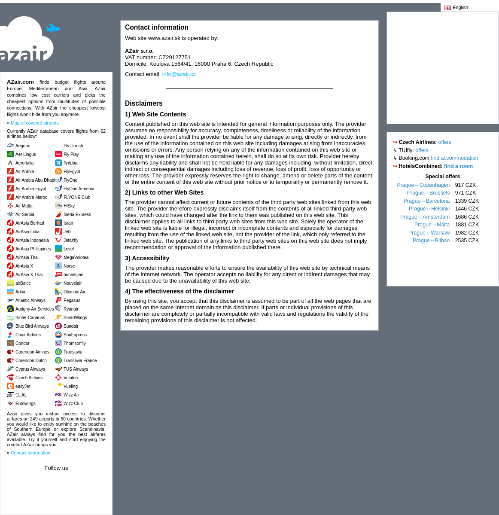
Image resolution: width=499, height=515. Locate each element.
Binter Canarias (30, 317)
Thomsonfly (75, 343)
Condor (22, 343)
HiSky (69, 206)
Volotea (71, 377)
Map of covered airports (35, 122)
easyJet (22, 386)
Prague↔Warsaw (429, 233)
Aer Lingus (25, 154)
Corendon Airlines (32, 352)
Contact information (30, 452)
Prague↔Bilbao (431, 241)
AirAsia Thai (27, 257)
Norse (69, 266)
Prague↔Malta (432, 225)
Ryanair (71, 309)
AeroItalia (24, 163)
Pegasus (72, 300)
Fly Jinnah (73, 145)
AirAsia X (24, 266)
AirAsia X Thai (29, 274)
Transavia (73, 352)
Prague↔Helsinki (429, 209)
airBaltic (23, 283)
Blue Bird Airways (32, 326)
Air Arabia (24, 171)
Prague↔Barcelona (427, 201)
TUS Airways (76, 369)
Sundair (71, 326)
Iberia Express (77, 214)
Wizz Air (71, 395)
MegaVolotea (76, 257)
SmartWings (75, 317)
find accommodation (454, 158)
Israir (68, 223)
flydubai (71, 163)
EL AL (21, 395)
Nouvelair (73, 283)
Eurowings (25, 403)
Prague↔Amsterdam (425, 217)
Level (69, 249)
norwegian (73, 274)
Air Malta (23, 206)
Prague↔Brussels (428, 193)
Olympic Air (74, 291)
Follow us (56, 468)
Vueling (71, 386)
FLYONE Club (77, 197)
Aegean (22, 145)
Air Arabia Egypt (30, 188)
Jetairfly (71, 240)
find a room (458, 166)
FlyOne (70, 180)
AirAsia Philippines (33, 249)
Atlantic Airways (30, 300)
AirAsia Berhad (29, 223)
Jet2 (68, 231)
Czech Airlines (29, 377)
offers (445, 142)
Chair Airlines (28, 334)
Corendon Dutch (31, 360)
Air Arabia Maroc (31, 197)
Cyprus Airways (30, 369)
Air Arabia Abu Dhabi (35, 180)
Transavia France (80, 360)
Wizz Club (73, 403)
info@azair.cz (179, 74)
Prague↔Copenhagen (423, 185)
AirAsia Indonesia (32, 240)
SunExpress (75, 334)
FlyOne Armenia (79, 188)
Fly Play (71, 154)
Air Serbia (24, 214)
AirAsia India (27, 231)
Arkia (20, 291)
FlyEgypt (72, 171)
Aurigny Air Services (34, 309)
